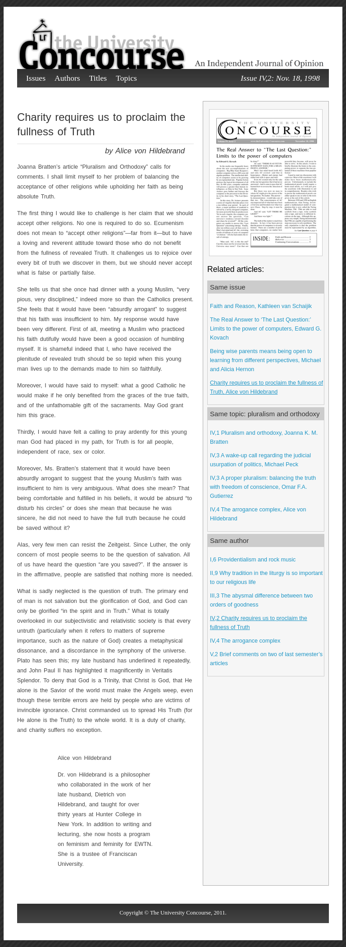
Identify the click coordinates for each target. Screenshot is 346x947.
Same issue (228, 287)
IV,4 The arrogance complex (245, 641)
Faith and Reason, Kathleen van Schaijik (261, 306)
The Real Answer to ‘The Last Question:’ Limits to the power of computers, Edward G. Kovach (266, 329)
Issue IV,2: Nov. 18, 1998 (280, 78)
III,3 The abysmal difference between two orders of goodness (261, 600)
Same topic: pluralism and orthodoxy (265, 414)
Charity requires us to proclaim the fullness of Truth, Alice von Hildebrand (266, 387)
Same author (229, 540)
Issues (36, 78)
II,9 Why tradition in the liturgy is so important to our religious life (266, 577)
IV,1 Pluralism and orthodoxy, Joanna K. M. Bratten (264, 437)
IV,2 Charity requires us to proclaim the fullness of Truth (258, 622)
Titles (98, 78)
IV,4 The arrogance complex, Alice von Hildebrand (258, 514)
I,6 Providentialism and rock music (253, 559)
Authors (67, 78)
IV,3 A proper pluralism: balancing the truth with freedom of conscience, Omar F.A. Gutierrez (263, 487)
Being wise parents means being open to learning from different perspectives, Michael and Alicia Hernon (265, 360)
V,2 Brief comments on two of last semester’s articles (266, 659)
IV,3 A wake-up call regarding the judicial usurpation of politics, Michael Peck (260, 460)
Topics (126, 78)
